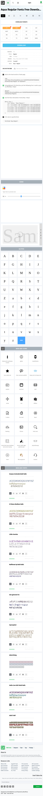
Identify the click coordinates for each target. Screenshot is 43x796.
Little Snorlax (13, 534)
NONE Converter (4, 770)
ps (26, 34)
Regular (15, 54)
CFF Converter (4, 768)
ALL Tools (13, 770)
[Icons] (33, 15)
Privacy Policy (25, 770)
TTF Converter (25, 763)
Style (21, 748)
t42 (7, 38)
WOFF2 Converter (36, 765)
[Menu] (18, 3)
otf (26, 31)
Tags (26, 748)
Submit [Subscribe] (38, 786)
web (17, 28)
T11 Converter (25, 768)
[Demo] (14, 15)
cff (36, 34)
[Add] (3, 15)
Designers (16, 748)
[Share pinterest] (10, 786)
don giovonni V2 (14, 595)
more (21, 340)
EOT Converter (14, 765)
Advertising (13, 655)
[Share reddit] (5, 786)
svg (26, 28)
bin (7, 34)
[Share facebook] (2, 786)
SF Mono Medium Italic (16, 504)
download (21, 45)
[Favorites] (8, 15)
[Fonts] (39, 15)
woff (6, 31)
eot (36, 28)
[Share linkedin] (13, 786)
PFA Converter (4, 767)
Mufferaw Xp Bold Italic (16, 564)
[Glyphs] (20, 15)
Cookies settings (36, 770)
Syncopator (13, 625)
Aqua (14, 63)
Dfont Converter (35, 768)
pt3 (16, 34)
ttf (6, 28)
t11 (16, 38)
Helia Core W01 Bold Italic (17, 685)
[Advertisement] (21, 151)
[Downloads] (17, 493)
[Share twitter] (7, 786)
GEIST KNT (12, 715)
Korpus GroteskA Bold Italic (18, 474)
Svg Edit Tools (14, 763)
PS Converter (35, 767)
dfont (26, 38)
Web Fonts (8, 748)
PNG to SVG (3, 763)
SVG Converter (4, 765)
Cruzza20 (15, 61)
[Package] (26, 15)
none (36, 38)
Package (31, 748)
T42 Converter (14, 768)
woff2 (16, 31)
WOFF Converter (25, 765)
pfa (36, 31)
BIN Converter (14, 767)
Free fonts (3, 3)
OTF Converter (35, 763)
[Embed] (23, 493)
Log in (29, 3)
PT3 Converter (25, 767)
